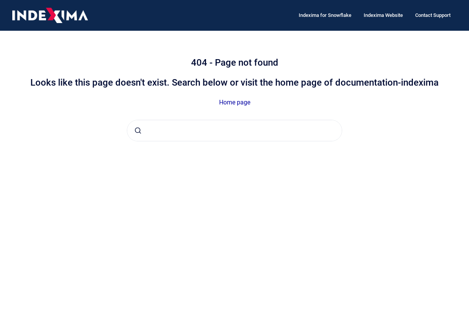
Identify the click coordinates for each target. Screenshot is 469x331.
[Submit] (138, 130)
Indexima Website (383, 15)
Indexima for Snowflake (325, 15)
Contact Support (433, 15)
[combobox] (234, 130)
